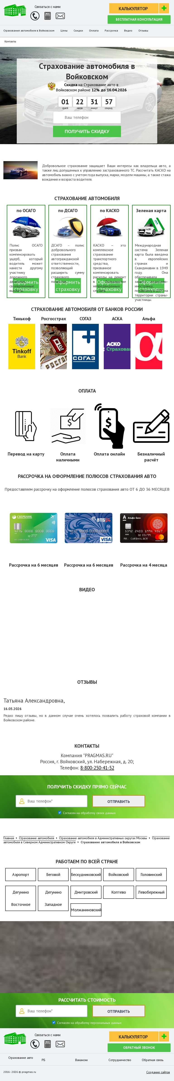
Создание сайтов (158, 1072)
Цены (64, 30)
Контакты (10, 41)
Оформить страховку (67, 286)
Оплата (94, 30)
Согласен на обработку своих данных (89, 813)
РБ (43, 1060)
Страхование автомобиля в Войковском (28, 30)
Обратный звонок (139, 1047)
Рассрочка (111, 30)
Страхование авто (20, 1058)
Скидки (78, 30)
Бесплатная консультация (139, 19)
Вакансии (81, 1060)
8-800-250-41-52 (97, 768)
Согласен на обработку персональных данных (88, 1023)
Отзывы (143, 30)
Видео (128, 30)
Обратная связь (152, 1060)
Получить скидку (87, 131)
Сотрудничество (120, 1060)
